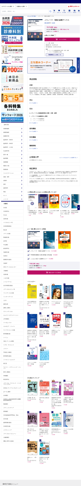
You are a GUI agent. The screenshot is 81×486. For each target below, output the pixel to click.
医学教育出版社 (7, 356)
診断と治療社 (6, 307)
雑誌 (4, 191)
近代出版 (5, 418)
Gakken (5, 255)
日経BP (5, 263)
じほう (5, 300)
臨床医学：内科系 (8, 139)
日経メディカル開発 (8, 341)
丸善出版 (5, 274)
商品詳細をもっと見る (54, 54)
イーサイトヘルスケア (9, 359)
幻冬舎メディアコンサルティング (12, 388)
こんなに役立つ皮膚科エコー (39, 258)
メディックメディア (8, 407)
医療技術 (5, 169)
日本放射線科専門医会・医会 (10, 415)
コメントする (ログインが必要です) (68, 157)
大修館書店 (6, 437)
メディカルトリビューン (9, 433)
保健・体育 (6, 176)
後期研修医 (6, 132)
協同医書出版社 (7, 422)
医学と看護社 (6, 372)
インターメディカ (8, 296)
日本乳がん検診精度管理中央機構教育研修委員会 (12, 399)
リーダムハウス (7, 322)
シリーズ (5, 199)
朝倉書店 (5, 404)
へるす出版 (6, 278)
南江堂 (5, 363)
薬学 (4, 184)
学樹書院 (5, 375)
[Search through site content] (24, 11)
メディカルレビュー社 (9, 289)
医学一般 (5, 154)
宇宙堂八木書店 (7, 352)
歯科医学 (5, 188)
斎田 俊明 (46, 22)
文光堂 (5, 207)
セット (5, 195)
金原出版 (5, 218)
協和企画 (5, 304)
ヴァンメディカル (8, 311)
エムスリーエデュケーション (10, 315)
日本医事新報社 (7, 226)
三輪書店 (5, 270)
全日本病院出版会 (8, 285)
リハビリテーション (8, 173)
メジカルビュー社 (8, 222)
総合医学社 (6, 248)
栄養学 (5, 180)
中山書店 (5, 244)
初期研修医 (6, 128)
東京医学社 (6, 379)
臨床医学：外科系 (8, 143)
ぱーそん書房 (6, 391)
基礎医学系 (6, 136)
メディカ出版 (6, 233)
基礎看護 (5, 162)
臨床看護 (5, 158)
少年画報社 (6, 319)
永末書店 (5, 395)
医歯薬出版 (6, 237)
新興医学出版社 (7, 259)
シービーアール (7, 281)
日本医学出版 (6, 426)
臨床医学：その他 (8, 147)
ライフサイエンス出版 (9, 330)
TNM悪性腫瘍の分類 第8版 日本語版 (41, 255)
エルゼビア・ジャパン (9, 326)
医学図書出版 (6, 333)
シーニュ (5, 337)
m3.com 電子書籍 (31, 16)
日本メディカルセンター (9, 267)
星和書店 (5, 411)
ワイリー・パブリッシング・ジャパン (12, 367)
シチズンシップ (7, 430)
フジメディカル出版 (8, 293)
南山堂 (5, 230)
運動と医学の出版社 (8, 441)
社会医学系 (6, 151)
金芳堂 (5, 241)
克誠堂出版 (6, 252)
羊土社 (5, 215)
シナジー (5, 348)
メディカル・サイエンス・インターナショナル (12, 383)
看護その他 (6, 165)
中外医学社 (6, 211)
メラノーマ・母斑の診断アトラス (40, 251)
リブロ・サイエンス (8, 345)
